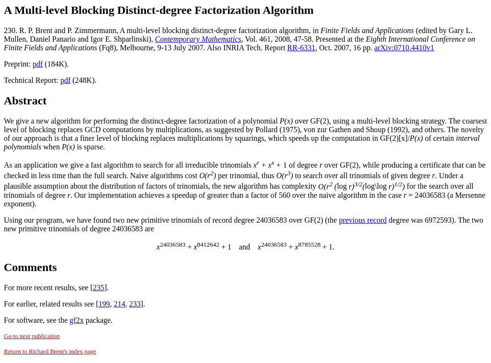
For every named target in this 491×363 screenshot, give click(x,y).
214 (120, 304)
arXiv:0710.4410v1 (404, 48)
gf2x (76, 320)
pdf (38, 64)
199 (104, 304)
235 (98, 288)
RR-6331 (301, 48)
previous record (363, 220)
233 (135, 304)
